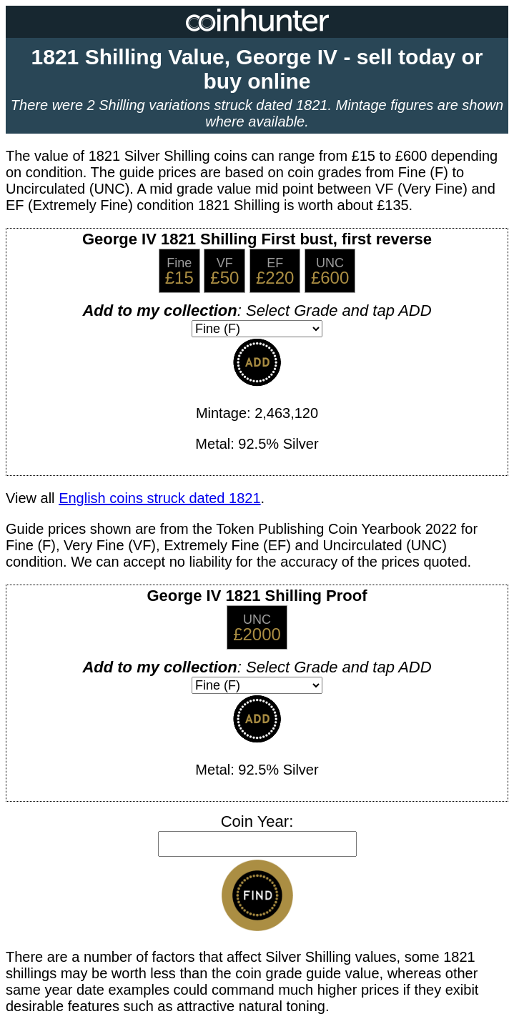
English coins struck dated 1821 (159, 498)
